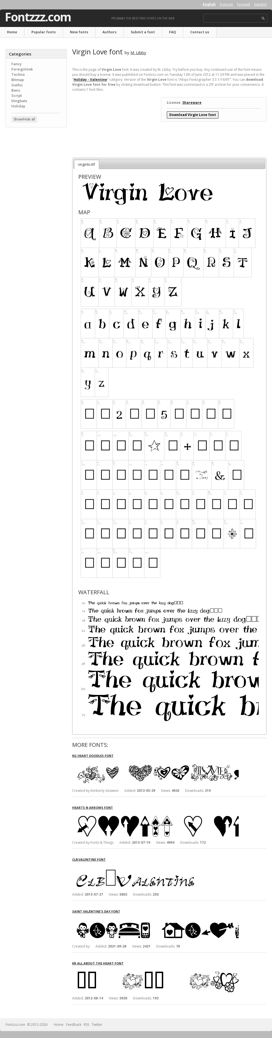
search (263, 18)
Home (12, 32)
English (209, 4)
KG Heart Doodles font (93, 756)
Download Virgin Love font (192, 114)
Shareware (192, 102)
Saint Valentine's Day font (96, 911)
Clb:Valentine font (89, 859)
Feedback (73, 1024)
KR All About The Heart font (98, 963)
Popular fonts (43, 32)
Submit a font (143, 32)
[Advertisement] (36, 165)
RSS (86, 1024)
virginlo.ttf (86, 164)
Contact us (199, 32)
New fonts (79, 32)
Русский (243, 4)
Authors (109, 32)
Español (260, 4)
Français (226, 4)
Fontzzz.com (38, 17)
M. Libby (138, 52)
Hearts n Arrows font (92, 807)
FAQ (172, 32)
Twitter (97, 1024)
